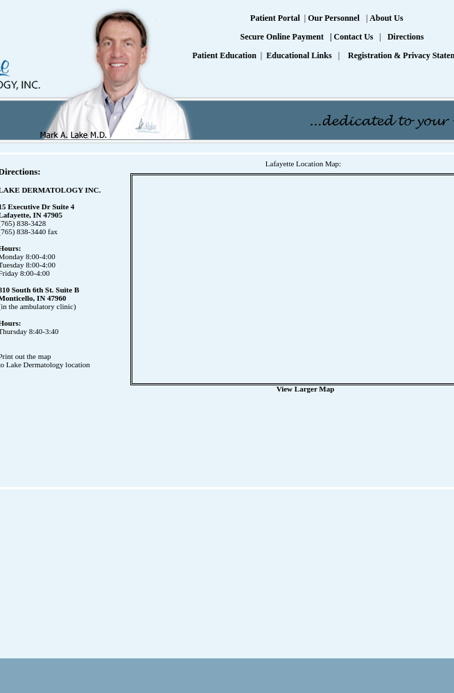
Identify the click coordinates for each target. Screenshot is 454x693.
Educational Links (298, 55)
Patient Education (224, 55)
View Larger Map (306, 389)
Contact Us (354, 37)
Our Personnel (334, 18)
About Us (386, 18)
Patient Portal (275, 18)
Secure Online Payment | (286, 37)
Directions (405, 37)
